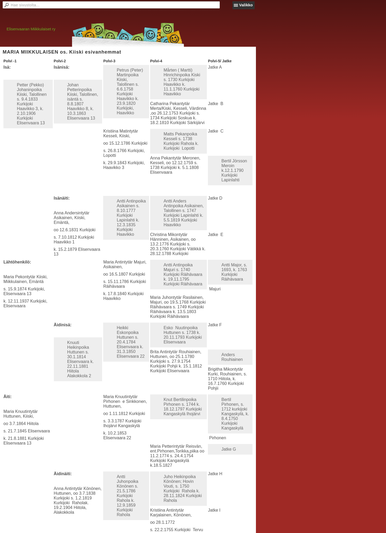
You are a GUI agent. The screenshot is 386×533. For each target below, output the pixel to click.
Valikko (246, 5)
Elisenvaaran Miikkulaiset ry (31, 29)
